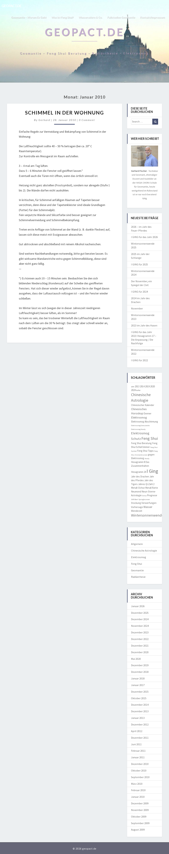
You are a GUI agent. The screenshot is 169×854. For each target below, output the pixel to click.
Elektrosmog (138, 557)
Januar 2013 (138, 718)
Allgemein (137, 544)
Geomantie (137, 570)
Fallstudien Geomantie (121, 17)
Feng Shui (136, 563)
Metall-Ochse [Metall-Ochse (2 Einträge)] (138, 487)
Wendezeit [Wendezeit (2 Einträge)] (136, 510)
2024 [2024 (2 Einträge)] (133, 390)
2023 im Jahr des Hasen (144, 325)
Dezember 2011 (140, 737)
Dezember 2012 (140, 724)
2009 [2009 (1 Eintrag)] (132, 387)
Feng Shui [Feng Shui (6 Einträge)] (149, 438)
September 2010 (140, 777)
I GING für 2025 (139, 264)
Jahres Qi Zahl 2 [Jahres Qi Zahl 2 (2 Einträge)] (146, 484)
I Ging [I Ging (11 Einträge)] (152, 471)
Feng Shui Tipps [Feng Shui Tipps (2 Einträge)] (145, 450)
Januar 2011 (138, 757)
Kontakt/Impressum (152, 17)
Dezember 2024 (140, 619)
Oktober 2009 (138, 816)
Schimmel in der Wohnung (64, 113)
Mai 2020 (136, 658)
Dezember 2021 (140, 645)
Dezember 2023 (140, 632)
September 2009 (140, 823)
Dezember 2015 (140, 691)
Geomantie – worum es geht (28, 17)
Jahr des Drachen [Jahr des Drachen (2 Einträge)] (140, 476)
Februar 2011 (138, 750)
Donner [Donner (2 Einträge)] (147, 413)
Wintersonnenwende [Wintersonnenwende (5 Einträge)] (147, 515)
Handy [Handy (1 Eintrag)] (147, 458)
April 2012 (136, 731)
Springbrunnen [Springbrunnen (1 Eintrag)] (144, 499)
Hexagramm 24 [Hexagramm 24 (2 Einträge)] (138, 471)
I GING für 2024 (139, 291)
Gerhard (44, 119)
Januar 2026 (138, 606)
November (137, 308)
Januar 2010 (138, 796)
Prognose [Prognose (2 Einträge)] (152, 495)
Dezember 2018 (140, 671)
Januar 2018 (138, 678)
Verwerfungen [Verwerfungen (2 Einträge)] (148, 502)
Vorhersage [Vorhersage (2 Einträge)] (137, 507)
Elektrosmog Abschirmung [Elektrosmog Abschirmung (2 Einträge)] (144, 421)
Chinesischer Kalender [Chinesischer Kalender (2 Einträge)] (142, 405)
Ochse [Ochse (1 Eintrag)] (144, 496)
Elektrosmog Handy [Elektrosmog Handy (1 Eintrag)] (138, 429)
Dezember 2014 (140, 704)
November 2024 (140, 625)
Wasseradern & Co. (90, 17)
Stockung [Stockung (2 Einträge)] (136, 502)
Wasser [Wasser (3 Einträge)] (147, 507)
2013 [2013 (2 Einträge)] (137, 386)
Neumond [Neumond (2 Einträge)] (136, 491)
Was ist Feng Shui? (62, 17)
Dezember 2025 (140, 612)
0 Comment (87, 119)
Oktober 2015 (138, 698)
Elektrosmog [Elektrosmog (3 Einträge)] (139, 417)
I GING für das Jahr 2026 (144, 237)
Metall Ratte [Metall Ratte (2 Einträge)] (151, 487)
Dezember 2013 (140, 711)
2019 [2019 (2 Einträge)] (147, 386)
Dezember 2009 (140, 803)
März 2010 (136, 783)
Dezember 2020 (140, 652)
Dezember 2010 (140, 764)
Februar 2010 (138, 790)
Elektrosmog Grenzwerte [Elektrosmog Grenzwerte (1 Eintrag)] (140, 425)
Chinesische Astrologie (144, 550)
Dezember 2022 (140, 639)
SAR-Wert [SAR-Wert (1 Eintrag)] (134, 499)
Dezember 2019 (140, 665)
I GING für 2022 (139, 360)
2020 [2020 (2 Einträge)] (152, 386)
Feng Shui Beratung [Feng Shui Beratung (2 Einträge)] (141, 443)
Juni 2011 (136, 744)
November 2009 (140, 810)
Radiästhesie (138, 576)
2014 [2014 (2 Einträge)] (142, 386)
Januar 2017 (138, 685)
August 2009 (138, 829)
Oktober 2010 (138, 770)
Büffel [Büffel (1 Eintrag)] (138, 390)
